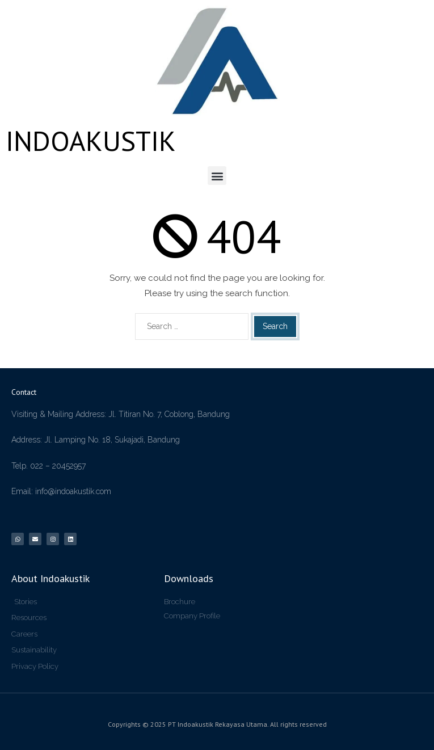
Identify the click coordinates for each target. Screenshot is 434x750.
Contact (23, 392)
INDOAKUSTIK (91, 141)
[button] (217, 175)
